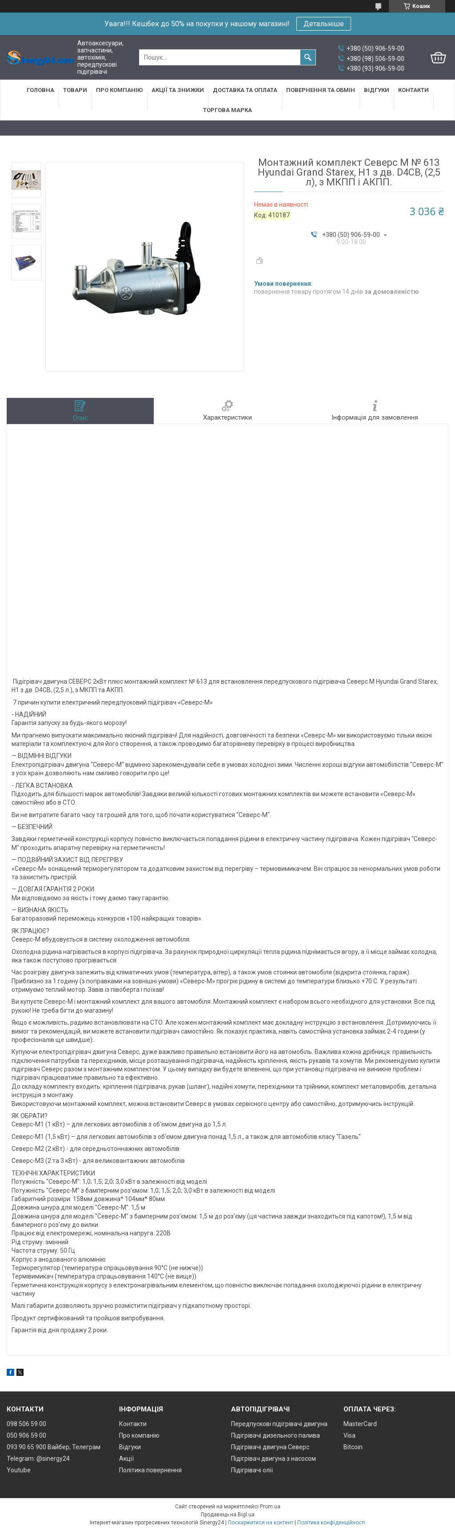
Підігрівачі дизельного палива (275, 1435)
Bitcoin (353, 1447)
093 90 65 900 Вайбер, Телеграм (53, 1447)
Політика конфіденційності (331, 1522)
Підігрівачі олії (252, 1470)
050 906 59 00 (26, 1435)
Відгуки (376, 90)
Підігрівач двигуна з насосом (273, 1458)
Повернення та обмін (320, 90)
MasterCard (360, 1423)
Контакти (413, 90)
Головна (40, 90)
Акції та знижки (178, 90)
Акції (126, 1458)
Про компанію (119, 90)
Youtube (19, 1470)
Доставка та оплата (245, 90)
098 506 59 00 (26, 1423)
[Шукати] (307, 57)
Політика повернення (150, 1470)
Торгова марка (227, 110)
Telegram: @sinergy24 (38, 1458)
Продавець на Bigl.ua (228, 1514)
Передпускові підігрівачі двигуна (279, 1423)
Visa (349, 1435)
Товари (75, 90)
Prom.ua (270, 1506)
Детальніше (323, 24)
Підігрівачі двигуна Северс (270, 1447)
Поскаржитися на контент (260, 1522)
